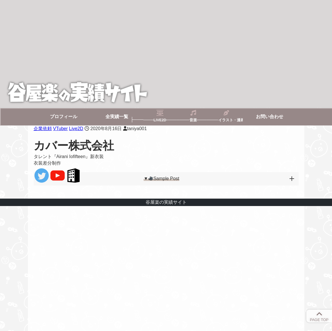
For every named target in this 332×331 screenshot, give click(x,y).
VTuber (60, 128)
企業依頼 (43, 128)
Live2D (76, 128)
